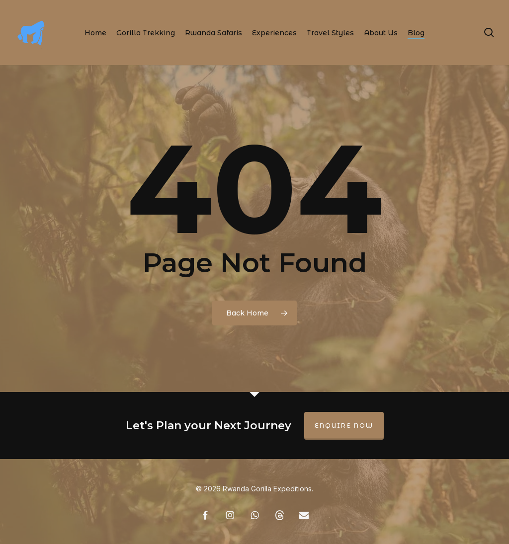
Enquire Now (344, 425)
